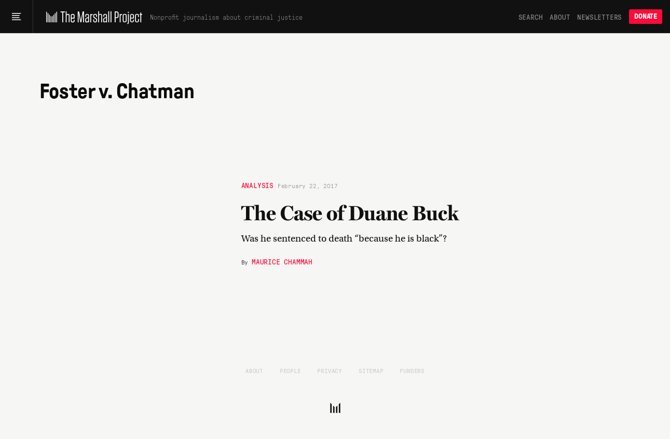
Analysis (257, 185)
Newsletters (599, 16)
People (290, 370)
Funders (412, 370)
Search (530, 16)
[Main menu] (16, 16)
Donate (645, 16)
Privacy (329, 370)
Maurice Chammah (282, 261)
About (560, 16)
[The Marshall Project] (91, 16)
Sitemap (371, 370)
